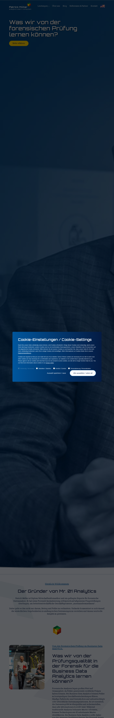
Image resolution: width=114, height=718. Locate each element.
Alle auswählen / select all (82, 373)
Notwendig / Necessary (26, 368)
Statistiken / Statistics (43, 368)
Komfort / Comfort (59, 368)
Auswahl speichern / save (56, 373)
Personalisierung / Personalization (79, 368)
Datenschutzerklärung (24, 353)
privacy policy (50, 363)
